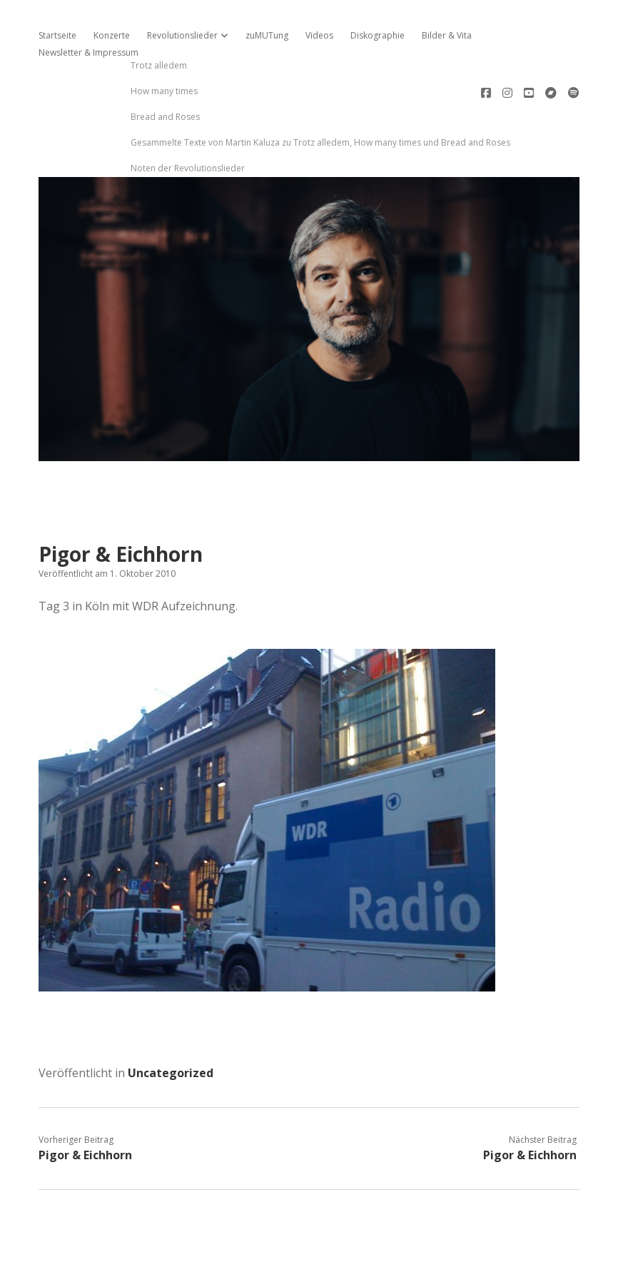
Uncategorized (170, 1024)
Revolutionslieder (182, 35)
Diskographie (377, 35)
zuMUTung (266, 35)
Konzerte (111, 35)
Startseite (57, 35)
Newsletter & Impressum (88, 52)
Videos (319, 35)
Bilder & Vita (447, 35)
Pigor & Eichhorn (85, 1106)
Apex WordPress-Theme (263, 1271)
